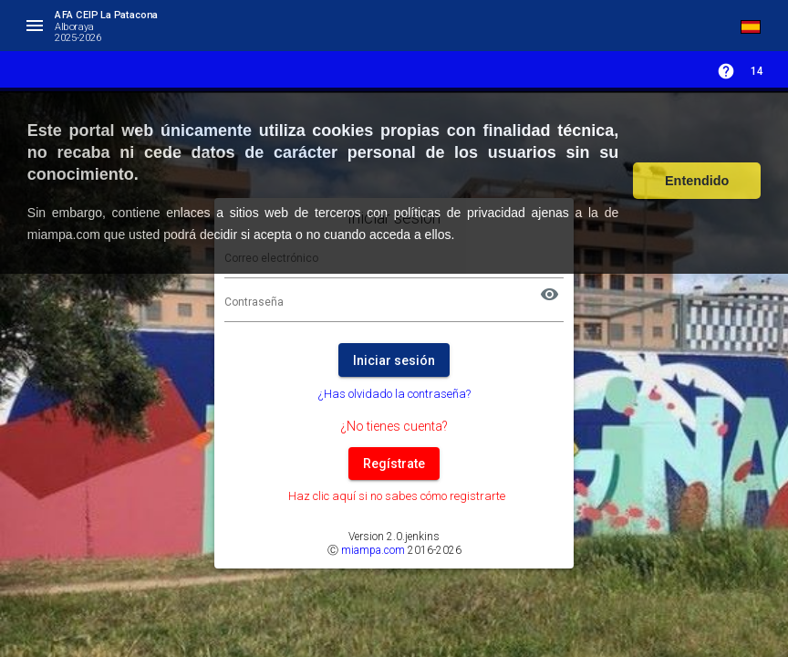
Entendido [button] (697, 180)
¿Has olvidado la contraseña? (394, 394)
